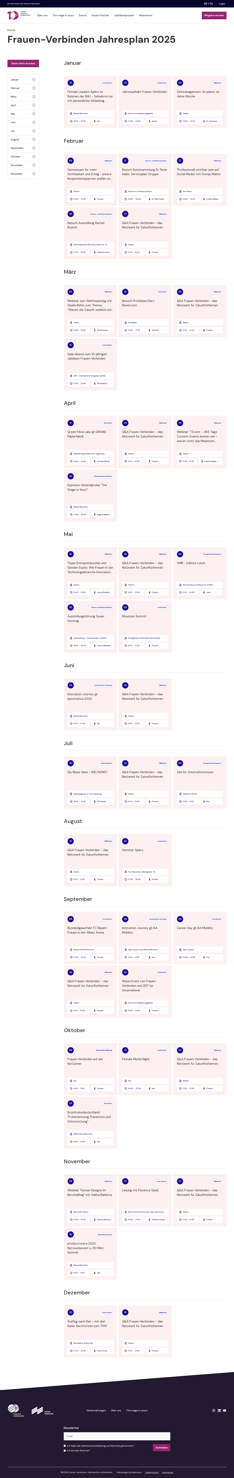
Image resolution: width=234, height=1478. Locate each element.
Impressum (167, 1472)
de (205, 3)
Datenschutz (152, 1472)
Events (83, 15)
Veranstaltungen (96, 1410)
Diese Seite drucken (23, 63)
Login (222, 3)
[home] (18, 15)
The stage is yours (63, 15)
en (211, 3)
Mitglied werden (214, 15)
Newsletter (145, 15)
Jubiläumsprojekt (124, 15)
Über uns (42, 15)
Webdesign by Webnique (129, 1472)
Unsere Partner (100, 15)
